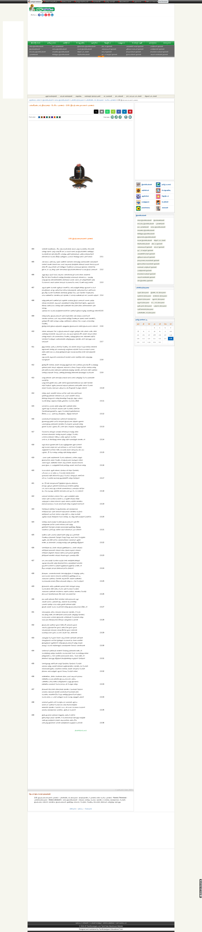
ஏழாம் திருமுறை (143, 302)
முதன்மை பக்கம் (35, 100)
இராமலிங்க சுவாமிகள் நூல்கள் (148, 264)
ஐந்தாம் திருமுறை (143, 299)
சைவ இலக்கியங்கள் (59, 49)
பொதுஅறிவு (80, 43)
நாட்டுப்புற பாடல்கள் (134, 96)
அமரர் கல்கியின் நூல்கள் (159, 54)
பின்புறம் (73, 809)
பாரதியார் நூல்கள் (156, 46)
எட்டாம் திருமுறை (157, 302)
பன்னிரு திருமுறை (77, 100)
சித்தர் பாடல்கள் (83, 52)
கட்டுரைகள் (108, 96)
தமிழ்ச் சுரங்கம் (36, 2)
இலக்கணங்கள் (34, 49)
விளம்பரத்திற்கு (108, 923)
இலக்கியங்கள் (35, 43)
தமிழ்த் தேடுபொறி (81, 1)
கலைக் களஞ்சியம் (50, 1)
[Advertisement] (125, 23)
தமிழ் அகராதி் (109, 1)
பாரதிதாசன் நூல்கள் (157, 49)
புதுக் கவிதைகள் (51, 96)
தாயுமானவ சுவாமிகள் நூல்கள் (148, 260)
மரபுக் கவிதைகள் (66, 96)
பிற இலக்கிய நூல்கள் (145, 280)
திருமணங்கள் (123, 1)
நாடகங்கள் (119, 96)
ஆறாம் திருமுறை (158, 299)
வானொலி (96, 1)
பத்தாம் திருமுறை (160, 306)
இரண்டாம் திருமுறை (158, 292)
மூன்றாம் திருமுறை (144, 296)
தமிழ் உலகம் (51, 43)
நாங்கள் (85, 923)
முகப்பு (80, 809)
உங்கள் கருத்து (95, 923)
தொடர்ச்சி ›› (129, 790)
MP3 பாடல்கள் (150, 1)
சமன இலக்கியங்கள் (84, 49)
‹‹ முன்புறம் (119, 790)
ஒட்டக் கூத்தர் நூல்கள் (109, 54)
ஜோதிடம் (107, 43)
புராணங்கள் (33, 54)
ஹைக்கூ (79, 96)
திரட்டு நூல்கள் (107, 46)
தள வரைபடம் (121, 923)
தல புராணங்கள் (58, 46)
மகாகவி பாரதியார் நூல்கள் (147, 267)
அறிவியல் (66, 43)
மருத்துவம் (121, 43)
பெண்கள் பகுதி (137, 43)
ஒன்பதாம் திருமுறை (144, 306)
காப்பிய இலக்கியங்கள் (37, 52)
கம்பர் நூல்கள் (107, 52)
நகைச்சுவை (153, 43)
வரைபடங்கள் (65, 1)
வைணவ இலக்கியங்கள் (60, 52)
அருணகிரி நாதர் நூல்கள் (135, 46)
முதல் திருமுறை (143, 292)
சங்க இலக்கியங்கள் (36, 46)
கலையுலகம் (167, 43)
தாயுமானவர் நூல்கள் (133, 52)
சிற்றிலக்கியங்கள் (83, 54)
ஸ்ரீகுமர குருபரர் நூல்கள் (135, 49)
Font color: (32, 117)
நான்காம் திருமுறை (160, 296)
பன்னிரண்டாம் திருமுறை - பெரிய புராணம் (101, 100)
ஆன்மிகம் (94, 43)
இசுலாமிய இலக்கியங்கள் (86, 46)
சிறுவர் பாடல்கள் (151, 96)
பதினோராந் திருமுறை (145, 309)
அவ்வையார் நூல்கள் (109, 49)
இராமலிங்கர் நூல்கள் (133, 54)
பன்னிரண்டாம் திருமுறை (146, 313)
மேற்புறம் (88, 809)
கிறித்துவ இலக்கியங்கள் (60, 54)
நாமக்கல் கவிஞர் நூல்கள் (159, 52)
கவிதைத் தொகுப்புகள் (92, 96)
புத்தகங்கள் (137, 1)
